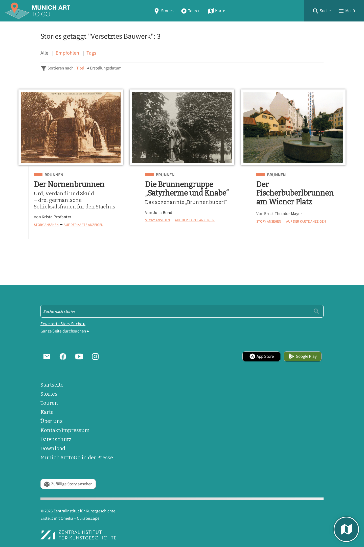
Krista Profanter (56, 217)
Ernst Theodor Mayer (283, 213)
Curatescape (88, 518)
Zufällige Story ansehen (68, 484)
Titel (80, 68)
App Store (261, 356)
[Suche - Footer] (182, 311)
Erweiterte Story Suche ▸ (62, 323)
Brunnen (53, 175)
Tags (91, 53)
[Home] (37, 10)
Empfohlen (67, 53)
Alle (44, 53)
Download (52, 448)
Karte (216, 10)
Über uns (51, 421)
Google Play (302, 356)
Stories (163, 10)
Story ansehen (46, 224)
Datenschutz (55, 439)
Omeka (67, 518)
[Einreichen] (316, 311)
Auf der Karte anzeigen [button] (83, 224)
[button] (321, 11)
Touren (190, 10)
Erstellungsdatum (106, 68)
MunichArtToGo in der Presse (76, 458)
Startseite (51, 385)
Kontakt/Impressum (64, 430)
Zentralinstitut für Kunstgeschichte (84, 511)
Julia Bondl (163, 212)
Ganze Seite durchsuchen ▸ (64, 331)
